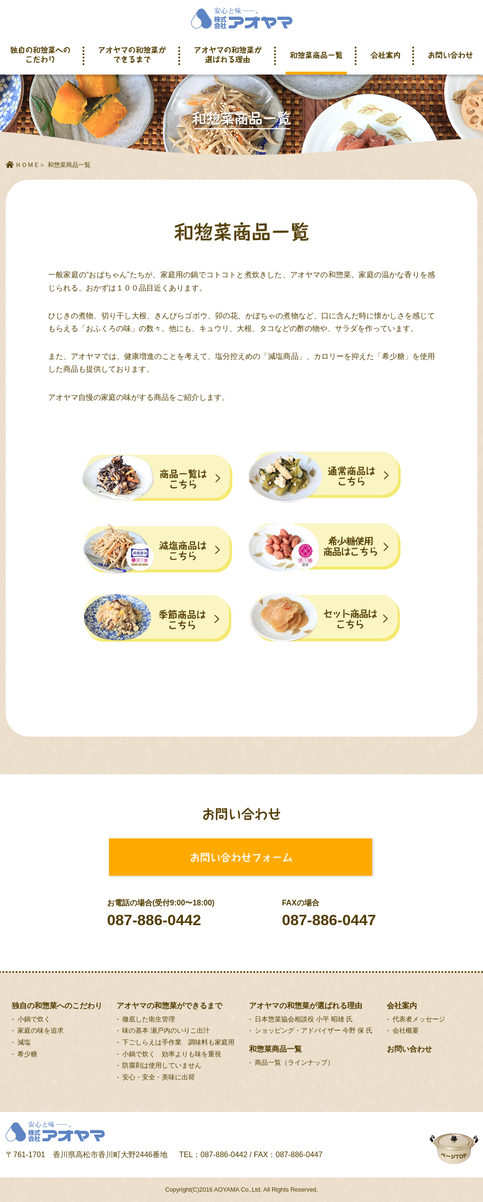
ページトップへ (444, 1135)
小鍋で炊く (33, 1019)
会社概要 (405, 1030)
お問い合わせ (450, 60)
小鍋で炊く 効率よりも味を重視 (171, 1054)
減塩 (24, 1042)
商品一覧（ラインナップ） (294, 1062)
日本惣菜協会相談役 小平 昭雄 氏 (304, 1019)
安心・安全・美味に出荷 (158, 1077)
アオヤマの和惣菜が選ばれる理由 (228, 60)
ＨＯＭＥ (27, 164)
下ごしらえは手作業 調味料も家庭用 (178, 1042)
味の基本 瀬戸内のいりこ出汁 (166, 1030)
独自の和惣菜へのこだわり (40, 60)
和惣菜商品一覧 (316, 60)
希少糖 (27, 1054)
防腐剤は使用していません (161, 1065)
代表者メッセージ (418, 1019)
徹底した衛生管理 (148, 1019)
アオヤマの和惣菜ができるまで (132, 60)
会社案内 (385, 60)
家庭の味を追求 (40, 1030)
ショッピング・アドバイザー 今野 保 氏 (314, 1030)
